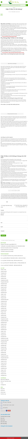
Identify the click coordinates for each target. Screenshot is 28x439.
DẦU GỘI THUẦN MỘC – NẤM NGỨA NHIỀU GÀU (13, 265)
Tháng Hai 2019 (3, 373)
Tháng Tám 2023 (4, 287)
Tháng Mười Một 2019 (4, 357)
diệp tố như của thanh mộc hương (17, 193)
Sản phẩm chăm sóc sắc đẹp (5, 416)
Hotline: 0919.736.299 (10, 438)
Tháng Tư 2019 (3, 370)
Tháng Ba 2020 (3, 352)
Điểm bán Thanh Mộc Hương (6, 381)
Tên (2, 222)
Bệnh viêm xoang (4, 421)
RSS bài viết (3, 390)
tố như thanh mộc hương (7, 198)
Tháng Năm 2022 (4, 310)
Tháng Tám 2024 (4, 271)
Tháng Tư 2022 (3, 311)
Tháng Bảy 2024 (3, 273)
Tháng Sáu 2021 (3, 327)
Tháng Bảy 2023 (3, 289)
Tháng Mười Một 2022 (4, 299)
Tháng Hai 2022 (3, 315)
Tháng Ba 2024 (3, 276)
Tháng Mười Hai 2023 (4, 280)
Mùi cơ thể (2, 418)
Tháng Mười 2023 (4, 283)
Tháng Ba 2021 (3, 333)
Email (2, 226)
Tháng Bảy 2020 (3, 345)
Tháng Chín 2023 (4, 285)
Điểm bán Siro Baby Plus (5, 379)
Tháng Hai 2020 (3, 354)
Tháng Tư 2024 (3, 274)
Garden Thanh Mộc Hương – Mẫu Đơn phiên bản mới (13, 255)
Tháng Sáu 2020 (3, 347)
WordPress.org (3, 393)
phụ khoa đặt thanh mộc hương (18, 196)
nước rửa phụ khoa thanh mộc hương (17, 194)
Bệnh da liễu (3, 419)
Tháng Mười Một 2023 (4, 281)
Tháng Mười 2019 (4, 359)
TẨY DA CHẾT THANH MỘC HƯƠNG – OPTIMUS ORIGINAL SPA (15, 262)
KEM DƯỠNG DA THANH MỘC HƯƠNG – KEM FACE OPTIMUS (14, 258)
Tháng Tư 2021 (3, 331)
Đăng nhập (3, 388)
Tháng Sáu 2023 (3, 290)
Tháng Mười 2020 (4, 341)
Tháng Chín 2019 (4, 361)
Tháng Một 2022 (3, 317)
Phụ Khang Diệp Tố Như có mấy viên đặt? (8, 195)
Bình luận (2, 214)
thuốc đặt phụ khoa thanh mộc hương (17, 197)
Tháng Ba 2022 (3, 313)
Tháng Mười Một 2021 (4, 320)
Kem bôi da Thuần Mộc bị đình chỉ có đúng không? (9, 247)
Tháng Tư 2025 (3, 269)
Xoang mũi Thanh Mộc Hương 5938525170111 (9, 244)
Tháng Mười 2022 (4, 301)
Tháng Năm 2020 (4, 348)
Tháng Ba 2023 (3, 296)
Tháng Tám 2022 (4, 304)
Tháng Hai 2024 (3, 278)
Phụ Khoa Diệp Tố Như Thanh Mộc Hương (20, 195)
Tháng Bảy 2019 (3, 364)
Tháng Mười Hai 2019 (4, 356)
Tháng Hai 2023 (3, 297)
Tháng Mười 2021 (4, 322)
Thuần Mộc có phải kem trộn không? (7, 251)
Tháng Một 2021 (3, 336)
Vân (19, 11)
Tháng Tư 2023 (3, 294)
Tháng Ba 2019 (3, 371)
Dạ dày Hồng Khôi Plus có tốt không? (7, 249)
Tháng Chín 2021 (4, 324)
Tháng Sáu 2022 (3, 308)
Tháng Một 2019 (3, 375)
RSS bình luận (3, 392)
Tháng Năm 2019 (4, 368)
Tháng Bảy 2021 (3, 326)
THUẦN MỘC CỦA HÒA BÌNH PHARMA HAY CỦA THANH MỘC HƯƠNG (13, 246)
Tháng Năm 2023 (4, 292)
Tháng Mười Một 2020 (4, 340)
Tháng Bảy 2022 (3, 306)
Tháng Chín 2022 (4, 303)
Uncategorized (3, 384)
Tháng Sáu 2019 (3, 366)
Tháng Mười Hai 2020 (4, 338)
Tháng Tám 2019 (4, 363)
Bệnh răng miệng (4, 423)
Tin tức (14, 7)
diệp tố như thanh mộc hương (8, 194)
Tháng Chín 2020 (4, 343)
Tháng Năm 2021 (4, 329)
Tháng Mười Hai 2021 (4, 318)
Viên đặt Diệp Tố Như (14, 198)
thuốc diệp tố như (9, 197)
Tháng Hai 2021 (3, 334)
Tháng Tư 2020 (3, 350)
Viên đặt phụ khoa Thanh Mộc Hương (22, 198)
